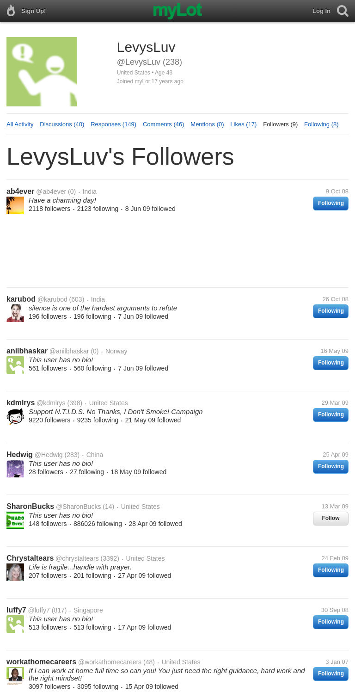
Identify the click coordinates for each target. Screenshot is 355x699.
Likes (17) (243, 124)
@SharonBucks (78, 506)
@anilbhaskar (69, 351)
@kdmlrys (51, 403)
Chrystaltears (30, 558)
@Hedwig (49, 454)
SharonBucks (30, 506)
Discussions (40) (62, 124)
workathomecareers (41, 662)
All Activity (20, 124)
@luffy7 (38, 610)
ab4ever (20, 191)
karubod (21, 299)
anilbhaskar (27, 351)
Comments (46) (163, 124)
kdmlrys (20, 403)
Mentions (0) (207, 124)
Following (331, 203)
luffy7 (16, 610)
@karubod (52, 299)
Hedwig (19, 454)
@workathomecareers (109, 662)
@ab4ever (51, 191)
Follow (331, 518)
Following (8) (321, 124)
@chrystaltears (77, 558)
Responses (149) (113, 124)
